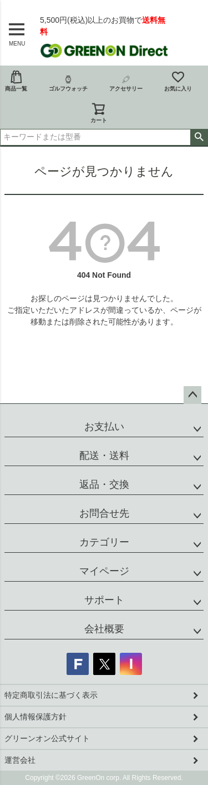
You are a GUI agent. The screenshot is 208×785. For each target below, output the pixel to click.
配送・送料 (104, 455)
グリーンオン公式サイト (47, 738)
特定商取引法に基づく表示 (51, 695)
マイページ (104, 571)
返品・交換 (104, 484)
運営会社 (19, 760)
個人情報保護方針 (35, 716)
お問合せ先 (104, 513)
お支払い (104, 426)
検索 (198, 137)
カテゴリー (104, 542)
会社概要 (104, 628)
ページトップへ (192, 395)
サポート (104, 600)
